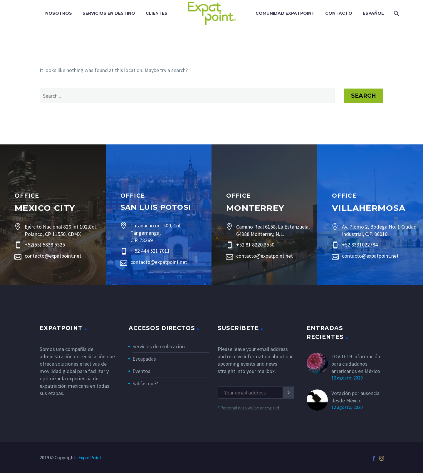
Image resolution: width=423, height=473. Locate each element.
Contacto (338, 13)
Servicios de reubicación (158, 346)
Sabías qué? (145, 383)
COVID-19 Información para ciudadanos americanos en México (355, 363)
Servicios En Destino (109, 13)
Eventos (141, 371)
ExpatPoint (90, 457)
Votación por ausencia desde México (355, 397)
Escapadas (144, 358)
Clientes (156, 13)
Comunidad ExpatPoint (285, 13)
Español (373, 13)
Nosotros (58, 13)
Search (363, 95)
